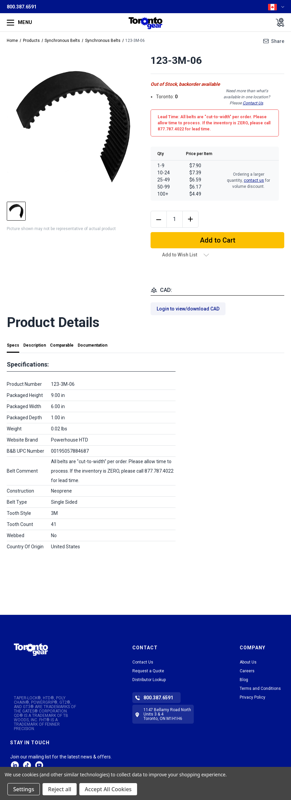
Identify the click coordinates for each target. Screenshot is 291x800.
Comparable (62, 345)
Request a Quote (148, 671)
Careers (247, 671)
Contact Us (253, 103)
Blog (244, 679)
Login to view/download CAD (188, 308)
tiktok (27, 765)
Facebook (39, 765)
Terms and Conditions (260, 688)
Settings (23, 789)
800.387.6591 (21, 6)
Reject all (59, 789)
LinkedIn (15, 765)
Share (277, 41)
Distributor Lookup (149, 679)
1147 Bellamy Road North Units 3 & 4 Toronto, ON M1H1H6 (167, 714)
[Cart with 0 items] (278, 22)
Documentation (92, 345)
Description (34, 345)
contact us (254, 180)
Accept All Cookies (108, 789)
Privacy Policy (252, 697)
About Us (248, 662)
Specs (13, 345)
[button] (31, 657)
